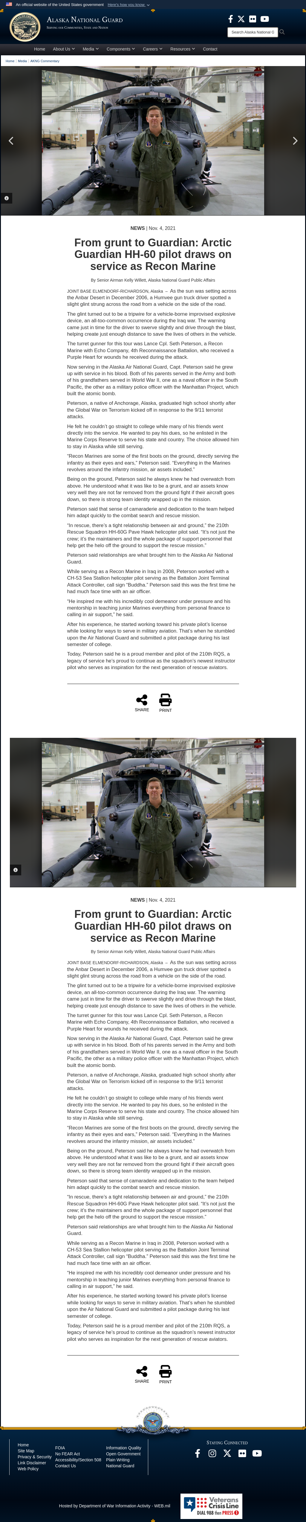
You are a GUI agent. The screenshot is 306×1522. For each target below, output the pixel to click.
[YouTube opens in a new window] (257, 1455)
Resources (182, 49)
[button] (129, 5)
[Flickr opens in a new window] (242, 1455)
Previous (11, 141)
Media (91, 49)
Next (295, 141)
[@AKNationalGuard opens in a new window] (227, 1455)
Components (121, 49)
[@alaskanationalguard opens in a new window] (212, 1455)
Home (39, 49)
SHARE (142, 703)
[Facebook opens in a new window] (197, 1455)
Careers (153, 49)
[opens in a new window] (230, 18)
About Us (64, 49)
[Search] (252, 32)
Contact (210, 49)
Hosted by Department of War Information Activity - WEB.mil (114, 1505)
